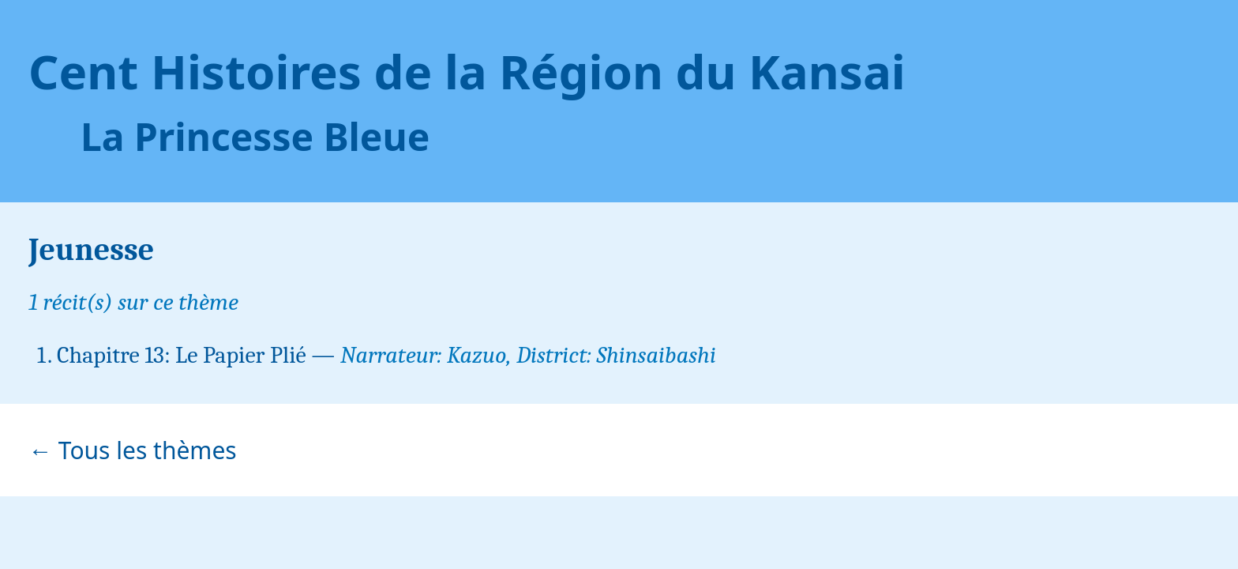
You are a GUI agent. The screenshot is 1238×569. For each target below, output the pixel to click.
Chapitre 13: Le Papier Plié (181, 355)
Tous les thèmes (147, 450)
